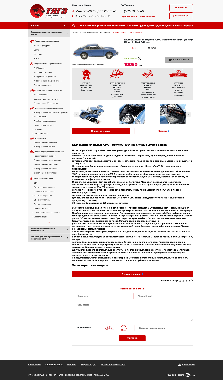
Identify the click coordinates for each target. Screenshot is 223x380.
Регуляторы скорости (43, 204)
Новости (71, 364)
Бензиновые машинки (113, 364)
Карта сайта (34, 364)
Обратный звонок (129, 16)
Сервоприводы (40, 217)
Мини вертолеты (41, 95)
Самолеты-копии (41, 134)
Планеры (38, 130)
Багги (36, 50)
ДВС (35, 183)
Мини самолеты (40, 117)
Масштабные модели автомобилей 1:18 (130, 33)
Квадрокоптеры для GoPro (45, 77)
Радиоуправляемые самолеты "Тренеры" (51, 113)
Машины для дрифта (43, 46)
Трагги (36, 58)
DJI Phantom (39, 68)
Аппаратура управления (44, 191)
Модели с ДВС (88, 364)
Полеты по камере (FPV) (44, 125)
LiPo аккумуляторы (42, 200)
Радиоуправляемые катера (45, 142)
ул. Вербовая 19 (101, 16)
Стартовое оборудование (44, 187)
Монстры (38, 54)
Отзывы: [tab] (163, 131)
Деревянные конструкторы (45, 173)
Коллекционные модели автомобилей (96, 33)
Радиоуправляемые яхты (44, 147)
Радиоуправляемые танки (45, 156)
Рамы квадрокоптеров (43, 85)
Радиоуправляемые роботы (45, 169)
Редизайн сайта (175, 375)
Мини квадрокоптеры (43, 72)
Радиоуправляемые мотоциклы (47, 160)
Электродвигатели (41, 208)
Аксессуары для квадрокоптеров (47, 81)
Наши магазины (147, 16)
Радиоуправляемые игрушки (46, 164)
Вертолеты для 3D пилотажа (46, 103)
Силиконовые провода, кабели (47, 213)
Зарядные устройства (43, 196)
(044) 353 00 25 (85, 11)
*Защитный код (83, 327)
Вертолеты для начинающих (46, 99)
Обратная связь (54, 364)
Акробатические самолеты (45, 121)
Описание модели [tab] (101, 131)
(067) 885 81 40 (107, 11)
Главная (75, 33)
